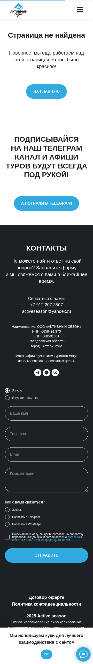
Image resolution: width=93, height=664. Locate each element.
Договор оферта (46, 597)
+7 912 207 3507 (46, 304)
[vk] (55, 372)
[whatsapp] (46, 372)
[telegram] (37, 372)
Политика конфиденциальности (46, 604)
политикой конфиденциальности (48, 540)
